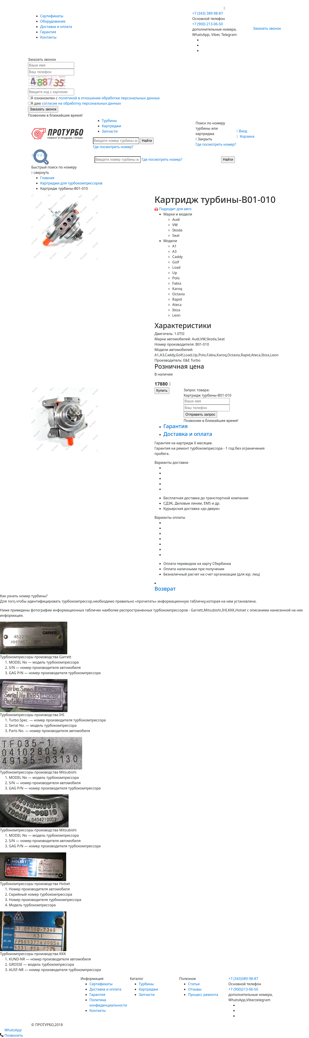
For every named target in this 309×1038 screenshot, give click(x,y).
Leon (176, 315)
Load (176, 267)
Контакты (48, 37)
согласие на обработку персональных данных (81, 103)
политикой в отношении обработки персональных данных (109, 98)
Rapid (177, 299)
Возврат (165, 588)
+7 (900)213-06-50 (243, 989)
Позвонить (11, 1035)
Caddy (177, 256)
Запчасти (110, 131)
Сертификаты (51, 16)
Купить (162, 390)
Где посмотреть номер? (113, 146)
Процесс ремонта (203, 994)
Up (174, 272)
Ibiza (176, 309)
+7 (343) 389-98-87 (207, 13)
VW (175, 224)
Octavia (178, 294)
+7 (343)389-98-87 (243, 978)
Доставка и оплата (56, 26)
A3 (174, 251)
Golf (175, 262)
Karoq (177, 288)
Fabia (176, 283)
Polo (176, 278)
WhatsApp (11, 1030)
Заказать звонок (265, 28)
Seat (176, 235)
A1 (174, 246)
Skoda (177, 230)
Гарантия (48, 31)
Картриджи (111, 125)
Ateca (177, 304)
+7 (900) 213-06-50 (208, 8)
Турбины (109, 120)
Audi (176, 219)
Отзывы (195, 989)
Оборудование (52, 21)
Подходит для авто (175, 208)
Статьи (194, 983)
